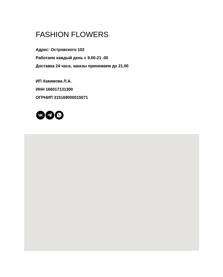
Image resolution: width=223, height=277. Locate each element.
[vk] (40, 115)
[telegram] (49, 115)
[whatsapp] (59, 115)
